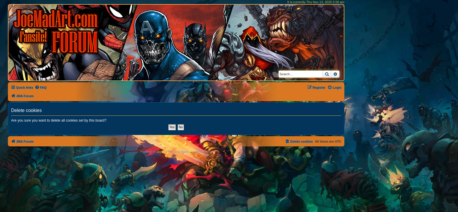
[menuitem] (41, 87)
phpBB (161, 151)
